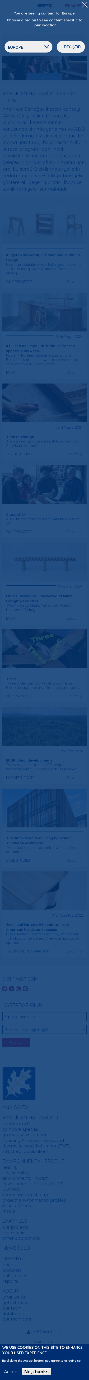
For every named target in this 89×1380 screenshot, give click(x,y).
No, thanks (36, 1374)
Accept (11, 1374)
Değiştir (72, 46)
